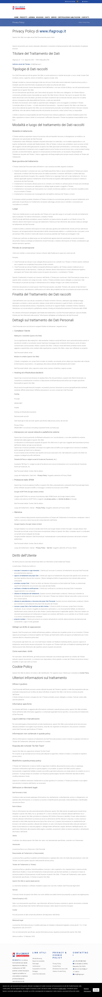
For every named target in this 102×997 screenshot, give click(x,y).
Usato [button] (47, 17)
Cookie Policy (84, 673)
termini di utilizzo (64, 499)
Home (16, 17)
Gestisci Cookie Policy (59, 971)
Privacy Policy (42, 475)
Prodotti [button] (23, 17)
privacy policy (51, 499)
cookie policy (62, 988)
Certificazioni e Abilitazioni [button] (69, 17)
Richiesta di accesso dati (60, 968)
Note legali (36, 963)
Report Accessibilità (38, 961)
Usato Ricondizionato (39, 974)
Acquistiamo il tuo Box (39, 968)
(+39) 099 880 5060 (80, 961)
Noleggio (40, 17)
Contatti (85, 17)
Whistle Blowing (37, 958)
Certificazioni (36, 966)
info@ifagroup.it (79, 974)
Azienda (32, 17)
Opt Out (49, 548)
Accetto (96, 990)
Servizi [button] (54, 17)
